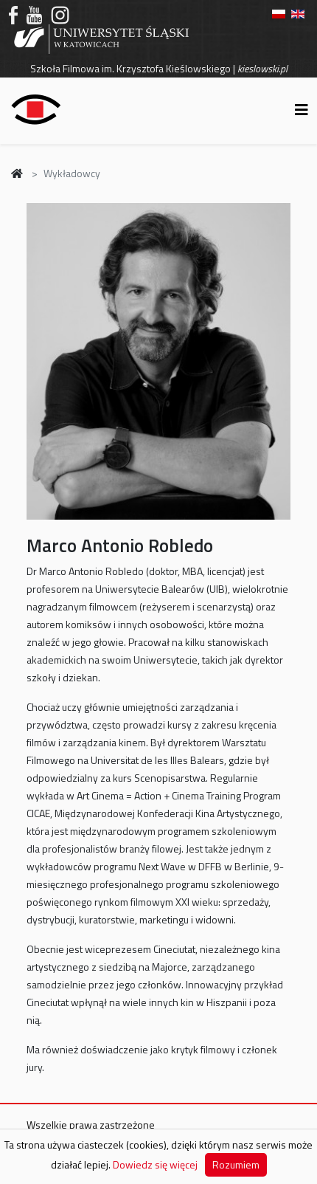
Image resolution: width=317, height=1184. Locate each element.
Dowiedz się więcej (155, 1164)
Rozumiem (235, 1164)
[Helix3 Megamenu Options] (301, 110)
